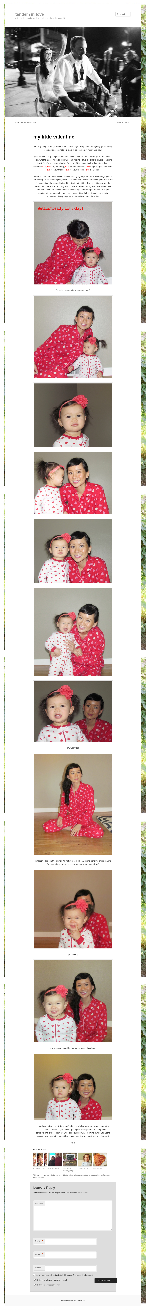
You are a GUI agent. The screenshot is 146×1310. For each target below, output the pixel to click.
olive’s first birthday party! (68, 1169)
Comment (39, 1203)
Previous (118, 123)
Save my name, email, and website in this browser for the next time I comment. (64, 1275)
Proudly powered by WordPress (73, 1300)
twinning (77, 1175)
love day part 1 (53, 1168)
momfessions (83, 1168)
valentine (84, 1175)
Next (128, 123)
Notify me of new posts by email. (48, 1285)
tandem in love (29, 14)
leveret (80, 290)
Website (38, 1268)
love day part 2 (98, 1168)
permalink (40, 1178)
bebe (53, 1175)
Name (39, 1241)
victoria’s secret (64, 290)
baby (66, 1175)
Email (39, 1254)
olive (71, 1175)
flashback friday (39, 1168)
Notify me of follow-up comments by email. (52, 1280)
